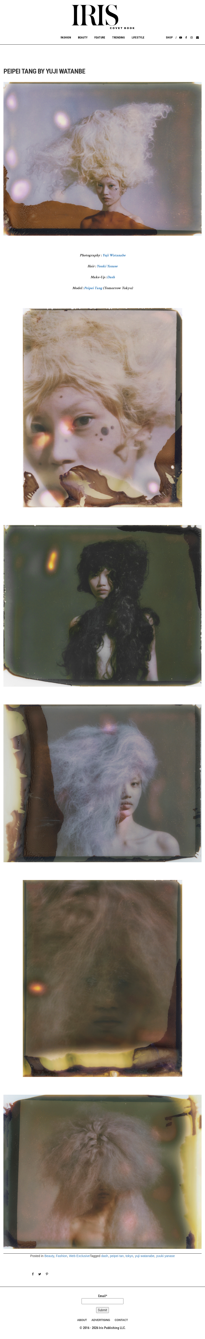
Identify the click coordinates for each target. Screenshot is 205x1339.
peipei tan (117, 1256)
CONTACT (121, 1320)
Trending (118, 37)
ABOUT (82, 1320)
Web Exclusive (79, 1256)
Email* (102, 1299)
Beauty (82, 37)
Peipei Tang (93, 288)
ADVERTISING (100, 1320)
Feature (99, 37)
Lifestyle (138, 37)
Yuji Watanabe (114, 255)
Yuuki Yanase (107, 266)
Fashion (66, 37)
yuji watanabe (144, 1256)
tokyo (129, 1256)
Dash (111, 277)
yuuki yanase (165, 1256)
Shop (169, 37)
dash (104, 1256)
